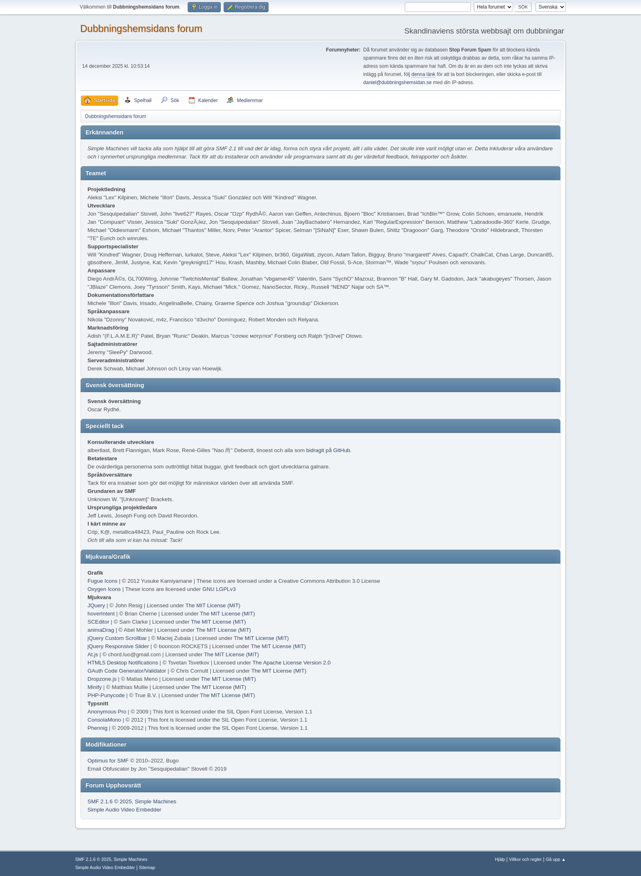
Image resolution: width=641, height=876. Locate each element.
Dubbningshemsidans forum (141, 28)
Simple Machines (155, 801)
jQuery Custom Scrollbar (117, 638)
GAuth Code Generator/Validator (126, 671)
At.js (92, 654)
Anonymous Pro (106, 712)
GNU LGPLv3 (218, 589)
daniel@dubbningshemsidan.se (397, 82)
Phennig (97, 728)
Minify (94, 687)
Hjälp (500, 859)
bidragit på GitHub (328, 450)
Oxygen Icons (104, 589)
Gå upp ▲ (556, 859)
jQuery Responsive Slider (118, 646)
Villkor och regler (525, 859)
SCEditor (98, 622)
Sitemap (147, 867)
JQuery (96, 605)
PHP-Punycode (106, 695)
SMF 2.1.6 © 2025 (109, 801)
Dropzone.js (102, 679)
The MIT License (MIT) (213, 605)
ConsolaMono (104, 720)
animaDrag (100, 630)
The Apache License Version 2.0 (291, 663)
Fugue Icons (102, 581)
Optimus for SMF (108, 761)
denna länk (423, 74)
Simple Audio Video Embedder (124, 810)
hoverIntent (101, 614)
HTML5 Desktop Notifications (122, 663)
